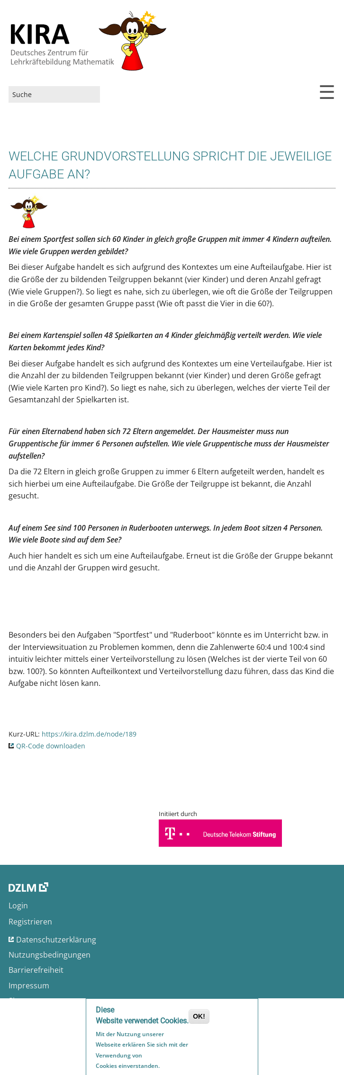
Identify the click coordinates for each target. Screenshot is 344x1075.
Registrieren (30, 921)
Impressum (29, 985)
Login (18, 905)
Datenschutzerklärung (56, 939)
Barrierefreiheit (36, 970)
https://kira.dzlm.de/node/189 (89, 733)
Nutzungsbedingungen (50, 955)
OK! (199, 1018)
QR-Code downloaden (50, 745)
